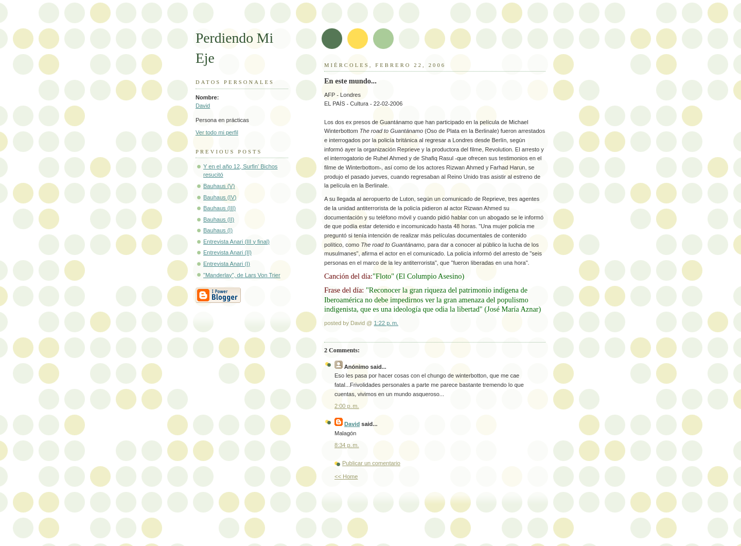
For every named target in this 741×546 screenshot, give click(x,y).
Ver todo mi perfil (217, 132)
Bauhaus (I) (218, 230)
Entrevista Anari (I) (226, 264)
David (203, 106)
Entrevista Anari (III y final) (236, 241)
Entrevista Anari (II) (227, 252)
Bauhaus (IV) (219, 197)
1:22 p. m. (386, 323)
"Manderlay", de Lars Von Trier (241, 275)
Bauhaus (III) (219, 208)
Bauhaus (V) (219, 186)
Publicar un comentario (371, 463)
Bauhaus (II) (218, 219)
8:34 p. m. (346, 445)
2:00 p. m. (346, 406)
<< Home (346, 476)
